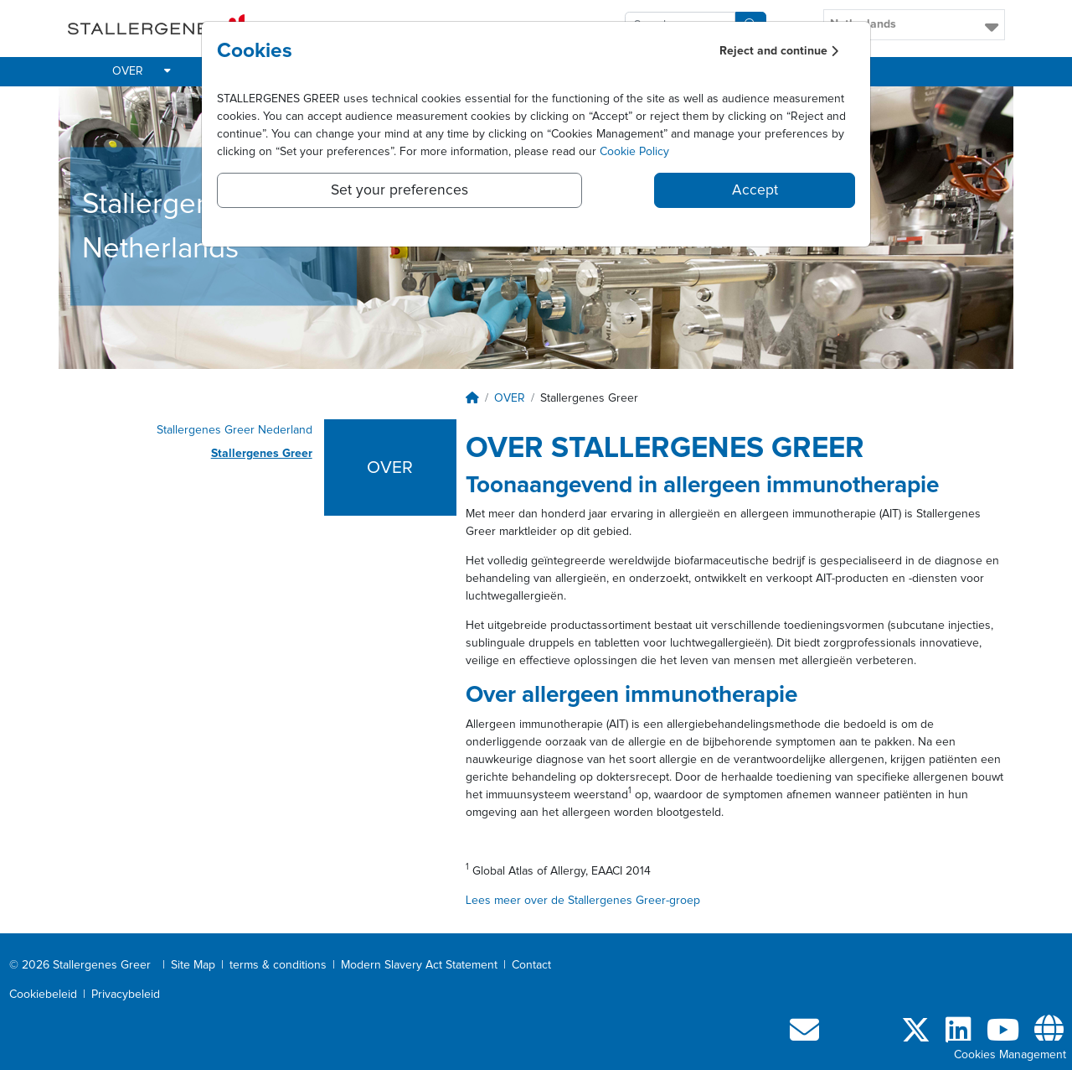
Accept (755, 190)
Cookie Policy (634, 152)
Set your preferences (399, 190)
